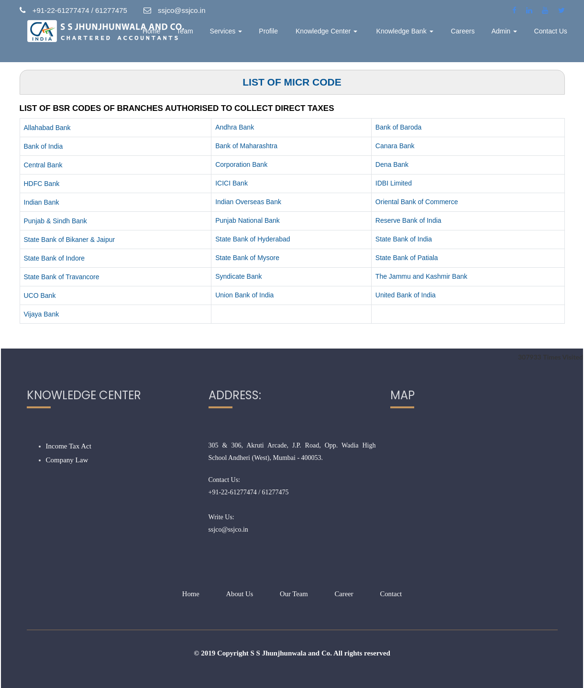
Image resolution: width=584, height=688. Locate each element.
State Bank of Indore (54, 258)
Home (200, 36)
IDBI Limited (393, 183)
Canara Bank (395, 146)
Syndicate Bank (238, 276)
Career (344, 594)
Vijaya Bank (41, 314)
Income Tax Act (68, 446)
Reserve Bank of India (408, 220)
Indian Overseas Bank (248, 202)
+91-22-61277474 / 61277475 (249, 492)
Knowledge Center (359, 35)
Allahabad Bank (47, 127)
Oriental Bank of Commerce (416, 202)
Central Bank (43, 165)
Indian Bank (41, 202)
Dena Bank (391, 164)
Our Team (294, 594)
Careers (473, 36)
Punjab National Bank (247, 220)
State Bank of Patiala (406, 258)
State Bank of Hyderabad (252, 239)
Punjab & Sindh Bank (55, 221)
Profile (310, 36)
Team (232, 36)
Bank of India (43, 146)
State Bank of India (403, 239)
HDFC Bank (42, 183)
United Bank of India (405, 295)
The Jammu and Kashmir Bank (421, 276)
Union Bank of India (244, 295)
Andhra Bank (234, 127)
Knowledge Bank (423, 35)
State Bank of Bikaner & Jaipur (69, 239)
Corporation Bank (241, 164)
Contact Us (553, 35)
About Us (239, 594)
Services (271, 36)
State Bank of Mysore (247, 258)
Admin (512, 36)
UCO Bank (40, 295)
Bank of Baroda (398, 127)
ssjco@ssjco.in (228, 529)
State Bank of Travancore (61, 277)
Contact (392, 594)
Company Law (67, 460)
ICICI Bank (231, 183)
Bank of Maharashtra (246, 146)
